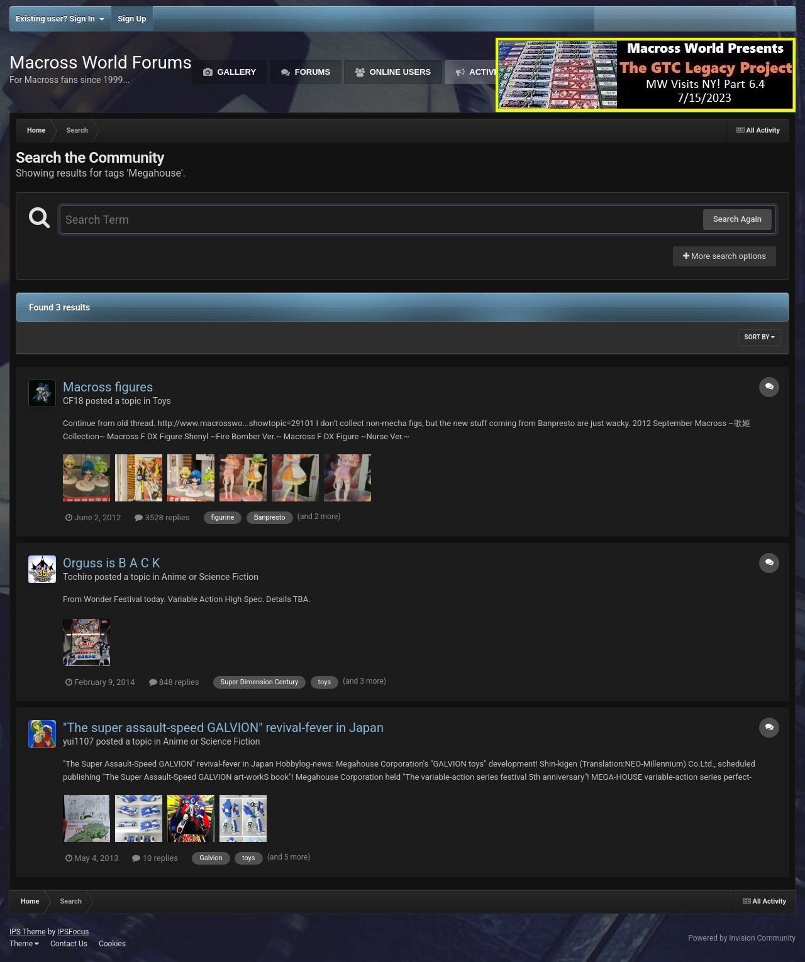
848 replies (174, 682)
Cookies (112, 943)
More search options (724, 256)
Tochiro (77, 577)
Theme (24, 943)
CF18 (73, 401)
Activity (488, 72)
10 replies (154, 858)
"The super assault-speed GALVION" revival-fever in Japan (223, 727)
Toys (161, 401)
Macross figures (108, 387)
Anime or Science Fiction (210, 577)
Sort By (760, 337)
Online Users (399, 72)
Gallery (235, 72)
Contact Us (68, 943)
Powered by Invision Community (742, 938)
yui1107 (78, 741)
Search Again (737, 219)
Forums (311, 72)
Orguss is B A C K (111, 563)
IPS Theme (27, 931)
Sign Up (132, 18)
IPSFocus (73, 931)
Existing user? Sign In (60, 18)
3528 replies (162, 517)
